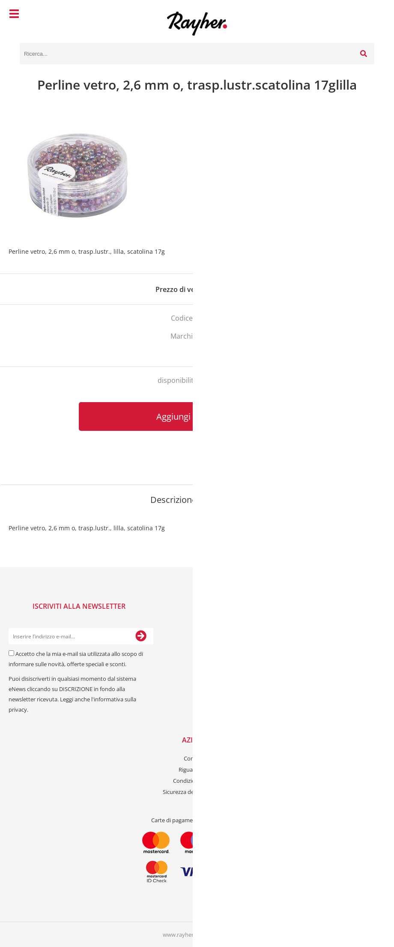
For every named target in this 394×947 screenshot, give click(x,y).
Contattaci (197, 758)
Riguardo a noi (197, 769)
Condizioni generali (197, 781)
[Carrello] (365, 15)
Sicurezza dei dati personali (197, 792)
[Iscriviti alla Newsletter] (141, 636)
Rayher (212, 336)
